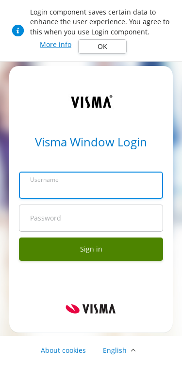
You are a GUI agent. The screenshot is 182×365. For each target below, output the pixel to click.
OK (102, 46)
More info (55, 44)
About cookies (63, 350)
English (115, 350)
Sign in (91, 249)
